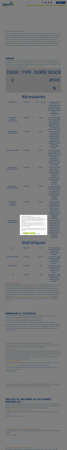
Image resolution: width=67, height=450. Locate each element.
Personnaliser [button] (38, 233)
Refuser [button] (32, 233)
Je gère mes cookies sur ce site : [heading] (27, 216)
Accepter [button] (26, 233)
